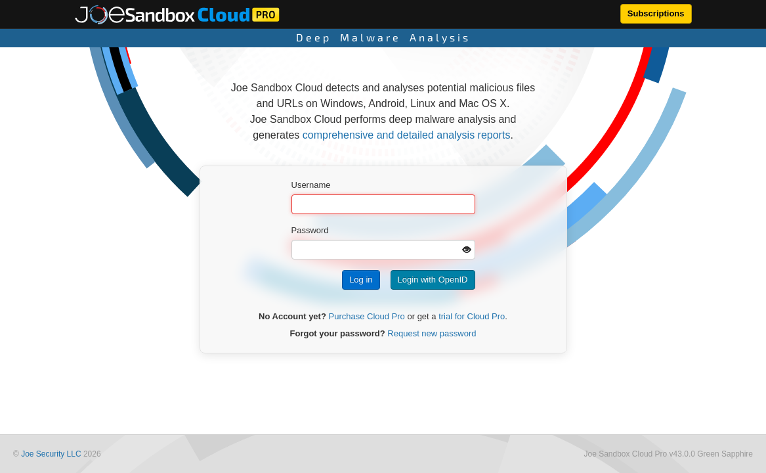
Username (311, 185)
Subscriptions (656, 13)
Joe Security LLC (51, 454)
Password (310, 230)
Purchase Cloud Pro (367, 316)
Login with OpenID (433, 279)
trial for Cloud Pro (471, 316)
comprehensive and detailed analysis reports (407, 135)
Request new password (431, 333)
